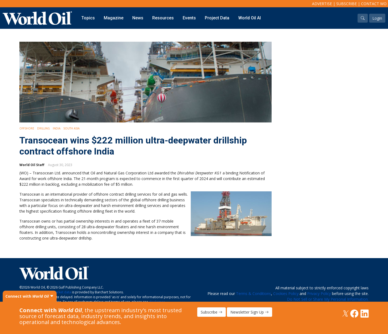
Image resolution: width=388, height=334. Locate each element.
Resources (163, 17)
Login (377, 18)
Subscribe (346, 3)
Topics (88, 17)
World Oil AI (249, 17)
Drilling (43, 128)
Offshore (26, 128)
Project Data (217, 17)
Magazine (113, 17)
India (56, 128)
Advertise (322, 3)
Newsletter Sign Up (249, 312)
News (137, 17)
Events (189, 17)
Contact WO (374, 3)
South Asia (71, 128)
